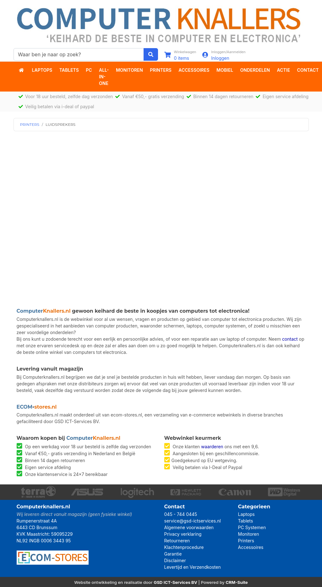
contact (290, 339)
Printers (161, 70)
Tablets (69, 70)
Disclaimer (175, 560)
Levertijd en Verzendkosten (192, 567)
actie (283, 70)
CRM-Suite (237, 582)
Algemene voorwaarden (189, 527)
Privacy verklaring (183, 534)
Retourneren (177, 540)
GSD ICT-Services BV (175, 582)
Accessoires (193, 70)
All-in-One (104, 76)
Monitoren (129, 70)
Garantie (173, 553)
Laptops (42, 70)
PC (89, 70)
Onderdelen (255, 70)
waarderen (212, 446)
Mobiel (224, 70)
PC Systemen (252, 527)
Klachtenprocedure (184, 547)
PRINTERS (30, 124)
